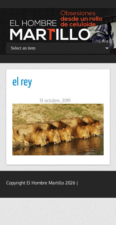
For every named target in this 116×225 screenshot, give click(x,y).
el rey (22, 82)
